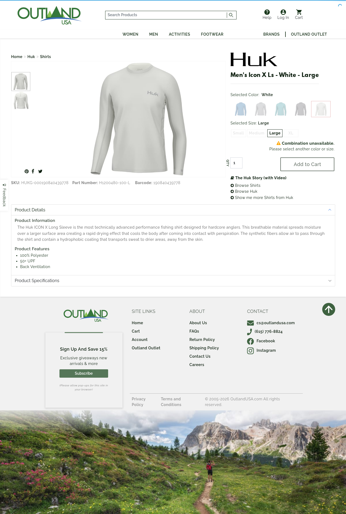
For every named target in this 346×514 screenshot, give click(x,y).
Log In (283, 14)
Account (140, 339)
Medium (257, 133)
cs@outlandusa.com (271, 323)
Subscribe (84, 373)
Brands (271, 34)
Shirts (45, 57)
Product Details (30, 209)
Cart (299, 14)
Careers (196, 365)
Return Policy (202, 339)
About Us (198, 323)
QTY (227, 163)
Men (153, 34)
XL (290, 133)
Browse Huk (244, 191)
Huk (31, 57)
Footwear (212, 34)
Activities (179, 34)
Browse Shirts (246, 185)
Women (130, 34)
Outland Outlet (309, 34)
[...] (166, 15)
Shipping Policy (204, 348)
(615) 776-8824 (265, 331)
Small (238, 133)
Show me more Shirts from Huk (262, 197)
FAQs (194, 331)
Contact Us (200, 356)
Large (274, 133)
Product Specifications (37, 280)
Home (16, 57)
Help (266, 14)
